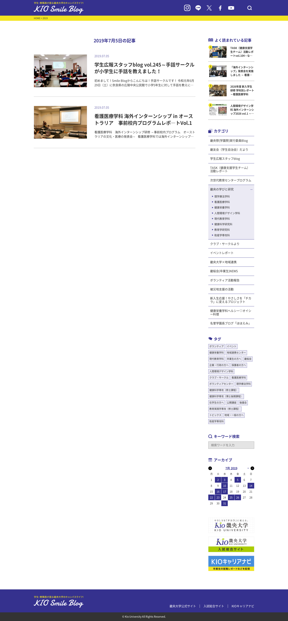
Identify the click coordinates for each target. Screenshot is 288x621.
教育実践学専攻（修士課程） (224, 409)
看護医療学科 (222, 202)
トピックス (215, 415)
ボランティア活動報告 (225, 280)
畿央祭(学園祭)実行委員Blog (229, 140)
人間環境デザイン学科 (227, 213)
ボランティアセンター (221, 384)
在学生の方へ (216, 402)
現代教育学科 (222, 218)
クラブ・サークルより (225, 243)
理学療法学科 (222, 196)
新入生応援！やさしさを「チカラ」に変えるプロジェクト (230, 300)
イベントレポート (222, 252)
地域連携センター (236, 352)
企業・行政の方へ (218, 365)
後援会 (243, 402)
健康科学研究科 (223, 224)
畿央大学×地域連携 (223, 262)
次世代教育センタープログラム (230, 180)
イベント (231, 346)
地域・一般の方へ (234, 415)
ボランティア (216, 346)
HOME (37, 18)
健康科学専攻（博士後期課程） (226, 396)
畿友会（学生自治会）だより (229, 149)
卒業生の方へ (234, 359)
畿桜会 (247, 359)
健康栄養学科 (222, 207)
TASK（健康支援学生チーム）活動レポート (230, 169)
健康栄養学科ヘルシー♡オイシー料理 (230, 312)
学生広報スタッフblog (225, 158)
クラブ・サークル (218, 377)
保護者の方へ (239, 365)
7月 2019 (231, 468)
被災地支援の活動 (222, 289)
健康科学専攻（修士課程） (223, 390)
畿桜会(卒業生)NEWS (224, 271)
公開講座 (231, 402)
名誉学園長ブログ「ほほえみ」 (230, 323)
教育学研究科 (222, 229)
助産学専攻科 (222, 235)
